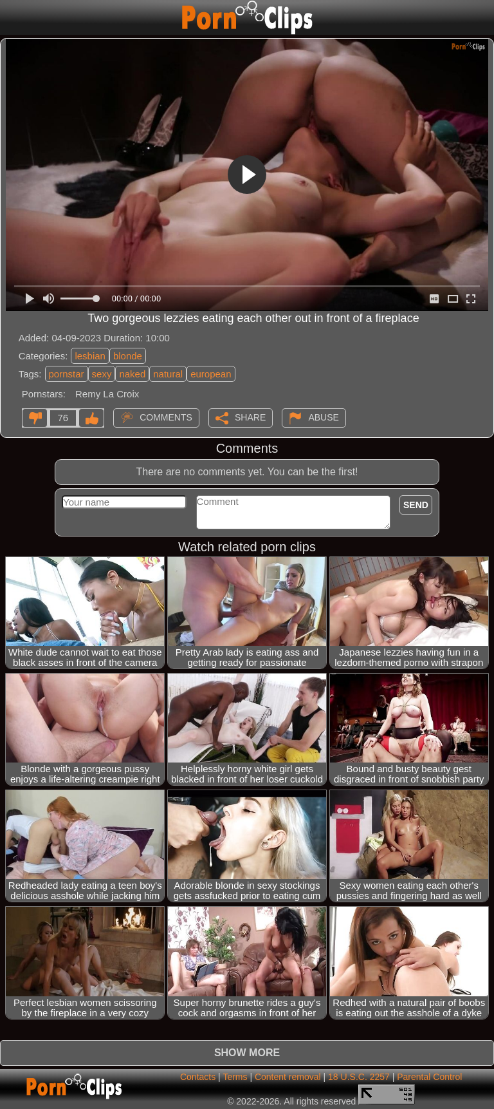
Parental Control (429, 1077)
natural (168, 373)
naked (132, 373)
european (210, 373)
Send (415, 505)
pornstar (66, 373)
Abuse (323, 417)
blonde (127, 355)
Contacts (197, 1077)
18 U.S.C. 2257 (359, 1077)
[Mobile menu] (11, 17)
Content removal (288, 1077)
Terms (235, 1077)
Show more (247, 1052)
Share (250, 417)
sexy (102, 373)
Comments (166, 417)
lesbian (90, 355)
